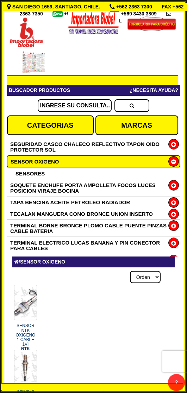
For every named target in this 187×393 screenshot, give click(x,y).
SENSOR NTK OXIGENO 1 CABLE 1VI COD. (25, 339)
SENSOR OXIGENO (35, 162)
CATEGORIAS (50, 125)
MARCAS (136, 125)
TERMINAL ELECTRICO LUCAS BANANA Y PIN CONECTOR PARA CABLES (85, 245)
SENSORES (30, 173)
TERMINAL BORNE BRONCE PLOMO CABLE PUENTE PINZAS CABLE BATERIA (88, 228)
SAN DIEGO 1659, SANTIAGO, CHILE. (54, 6)
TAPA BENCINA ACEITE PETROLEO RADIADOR (70, 202)
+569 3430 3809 (139, 13)
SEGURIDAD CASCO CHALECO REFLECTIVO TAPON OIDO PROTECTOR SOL (85, 147)
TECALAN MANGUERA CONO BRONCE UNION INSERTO (81, 214)
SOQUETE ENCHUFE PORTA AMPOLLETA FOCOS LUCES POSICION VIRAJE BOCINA (83, 188)
